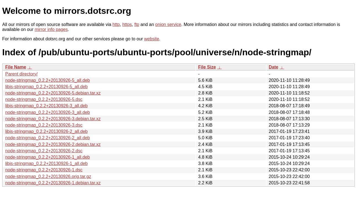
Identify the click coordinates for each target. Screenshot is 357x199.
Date (273, 67)
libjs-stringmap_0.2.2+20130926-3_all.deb (46, 105)
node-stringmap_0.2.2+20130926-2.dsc (44, 150)
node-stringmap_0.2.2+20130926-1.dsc (44, 169)
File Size (207, 67)
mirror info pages (51, 29)
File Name (15, 67)
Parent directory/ (21, 74)
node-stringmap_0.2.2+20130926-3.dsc (44, 125)
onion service (168, 24)
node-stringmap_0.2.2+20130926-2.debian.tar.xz (53, 144)
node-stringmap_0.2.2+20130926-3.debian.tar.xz (53, 118)
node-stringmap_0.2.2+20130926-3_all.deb (47, 112)
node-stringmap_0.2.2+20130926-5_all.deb (47, 80)
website (151, 38)
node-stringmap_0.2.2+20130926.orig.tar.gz (48, 176)
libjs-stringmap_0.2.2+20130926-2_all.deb (46, 131)
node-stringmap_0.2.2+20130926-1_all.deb (47, 157)
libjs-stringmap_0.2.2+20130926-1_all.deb (46, 163)
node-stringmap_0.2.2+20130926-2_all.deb (47, 137)
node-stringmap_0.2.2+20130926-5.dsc (44, 99)
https (127, 24)
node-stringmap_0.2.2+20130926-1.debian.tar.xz (53, 182)
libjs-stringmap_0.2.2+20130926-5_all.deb (46, 86)
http (116, 24)
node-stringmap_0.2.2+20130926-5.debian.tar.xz (53, 93)
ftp (136, 24)
